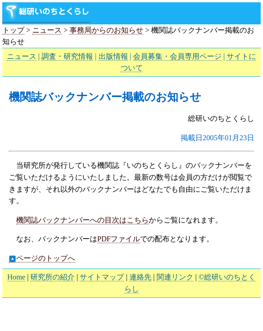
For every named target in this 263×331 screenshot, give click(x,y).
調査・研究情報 (67, 56)
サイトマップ (102, 277)
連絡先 (140, 277)
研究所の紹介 (52, 277)
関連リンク (175, 277)
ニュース (47, 30)
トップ (13, 30)
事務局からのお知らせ (106, 30)
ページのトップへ (42, 258)
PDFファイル (118, 239)
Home (16, 277)
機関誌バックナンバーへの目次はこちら (82, 220)
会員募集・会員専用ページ (177, 56)
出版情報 (113, 56)
